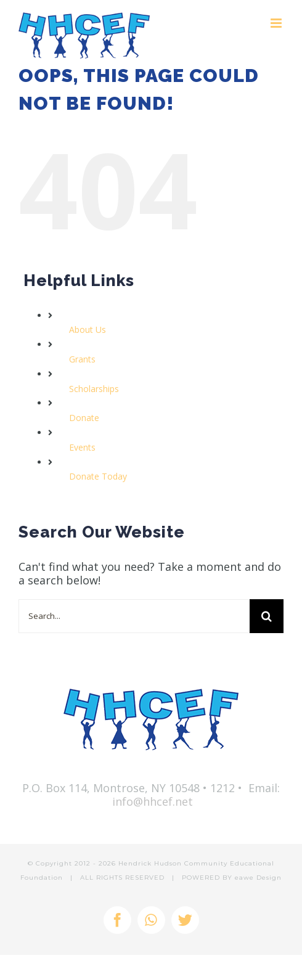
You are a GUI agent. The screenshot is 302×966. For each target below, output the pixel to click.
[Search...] (134, 616)
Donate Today (98, 476)
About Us (87, 329)
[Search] (267, 616)
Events (82, 447)
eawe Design (258, 878)
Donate (84, 418)
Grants (82, 359)
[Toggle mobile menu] (277, 23)
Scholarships (94, 389)
